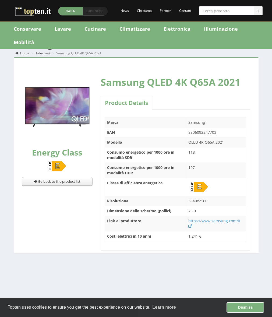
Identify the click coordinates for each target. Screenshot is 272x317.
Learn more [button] (164, 307)
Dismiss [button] (245, 307)
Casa (70, 11)
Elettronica (177, 29)
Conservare (27, 29)
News (125, 10)
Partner (165, 10)
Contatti (185, 10)
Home (22, 53)
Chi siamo (144, 10)
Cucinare (95, 29)
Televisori (43, 53)
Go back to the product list (57, 181)
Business (95, 11)
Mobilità (24, 42)
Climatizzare (134, 29)
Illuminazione (221, 29)
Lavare (63, 29)
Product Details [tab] (126, 103)
